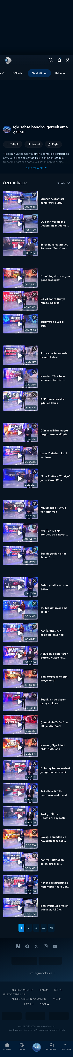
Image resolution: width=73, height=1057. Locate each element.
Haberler (60, 73)
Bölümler (18, 73)
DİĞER (43, 1004)
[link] (7, 60)
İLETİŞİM (28, 1004)
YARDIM (57, 998)
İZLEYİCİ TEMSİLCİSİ (14, 994)
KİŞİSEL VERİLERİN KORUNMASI (29, 998)
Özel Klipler (39, 73)
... (43, 927)
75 (51, 927)
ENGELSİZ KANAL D (22, 989)
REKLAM (43, 989)
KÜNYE (58, 989)
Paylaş (53, 144)
